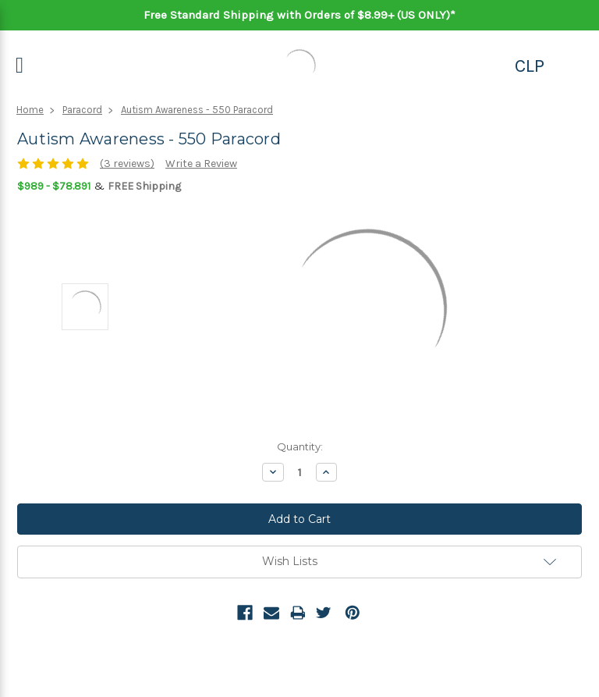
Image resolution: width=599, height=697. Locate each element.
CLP (529, 65)
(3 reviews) (127, 163)
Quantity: (300, 446)
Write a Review (201, 163)
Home (30, 110)
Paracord (82, 110)
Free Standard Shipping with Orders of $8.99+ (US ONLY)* (299, 15)
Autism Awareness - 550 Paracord (197, 110)
